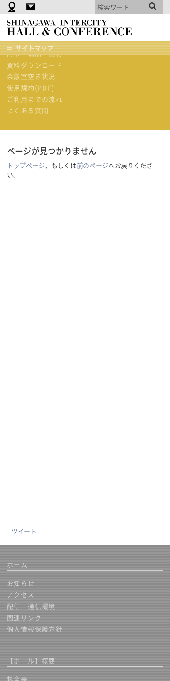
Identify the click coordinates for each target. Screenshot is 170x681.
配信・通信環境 (31, 606)
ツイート (24, 531)
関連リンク (24, 617)
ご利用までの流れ (35, 98)
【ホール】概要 (31, 660)
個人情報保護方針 (35, 628)
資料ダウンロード (35, 64)
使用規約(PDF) (31, 87)
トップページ (26, 165)
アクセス (21, 594)
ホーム (17, 564)
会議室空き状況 (31, 76)
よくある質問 (28, 110)
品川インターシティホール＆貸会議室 (74, 28)
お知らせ (21, 583)
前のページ (92, 165)
